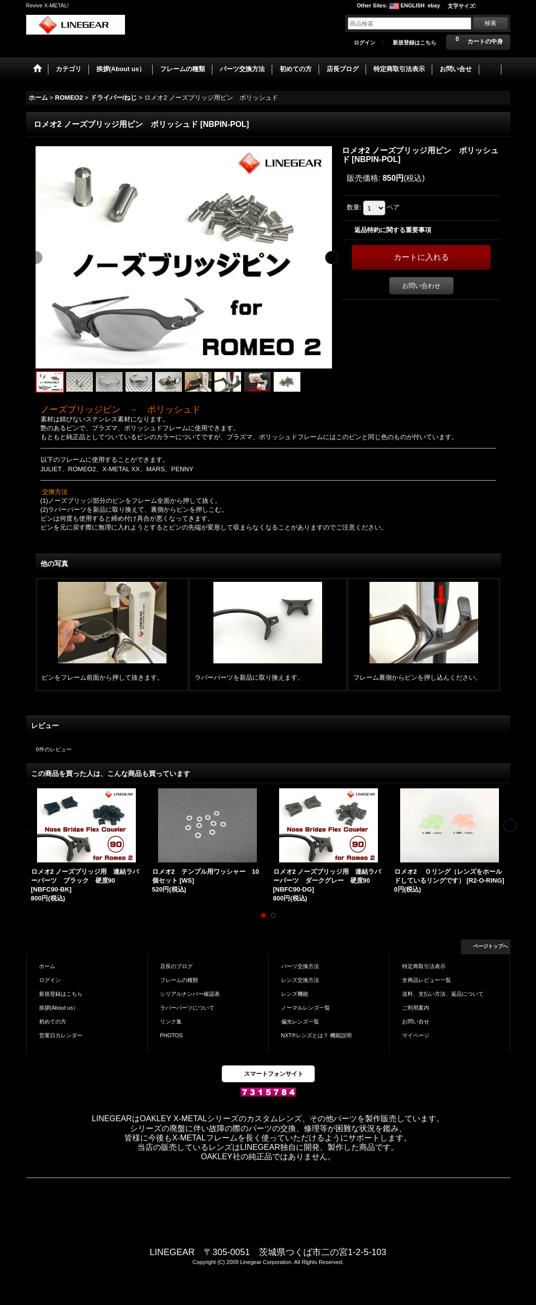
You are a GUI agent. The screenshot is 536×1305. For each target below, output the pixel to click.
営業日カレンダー (60, 1035)
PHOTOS (171, 1035)
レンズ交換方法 (300, 980)
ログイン (364, 42)
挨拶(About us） (59, 1008)
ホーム (47, 966)
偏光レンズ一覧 (300, 1021)
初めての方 (52, 1021)
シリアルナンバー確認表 (190, 994)
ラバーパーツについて (187, 1008)
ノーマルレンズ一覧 (305, 1008)
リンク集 (171, 1021)
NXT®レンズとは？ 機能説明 (316, 1035)
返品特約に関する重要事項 (392, 230)
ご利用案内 (415, 1008)
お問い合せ (415, 1021)
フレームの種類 (179, 980)
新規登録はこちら (414, 42)
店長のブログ (176, 966)
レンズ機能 (294, 994)
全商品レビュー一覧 (426, 980)
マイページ (415, 1035)
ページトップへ (490, 946)
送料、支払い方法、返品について (443, 994)
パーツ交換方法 (300, 966)
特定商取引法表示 (424, 966)
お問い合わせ (421, 285)
